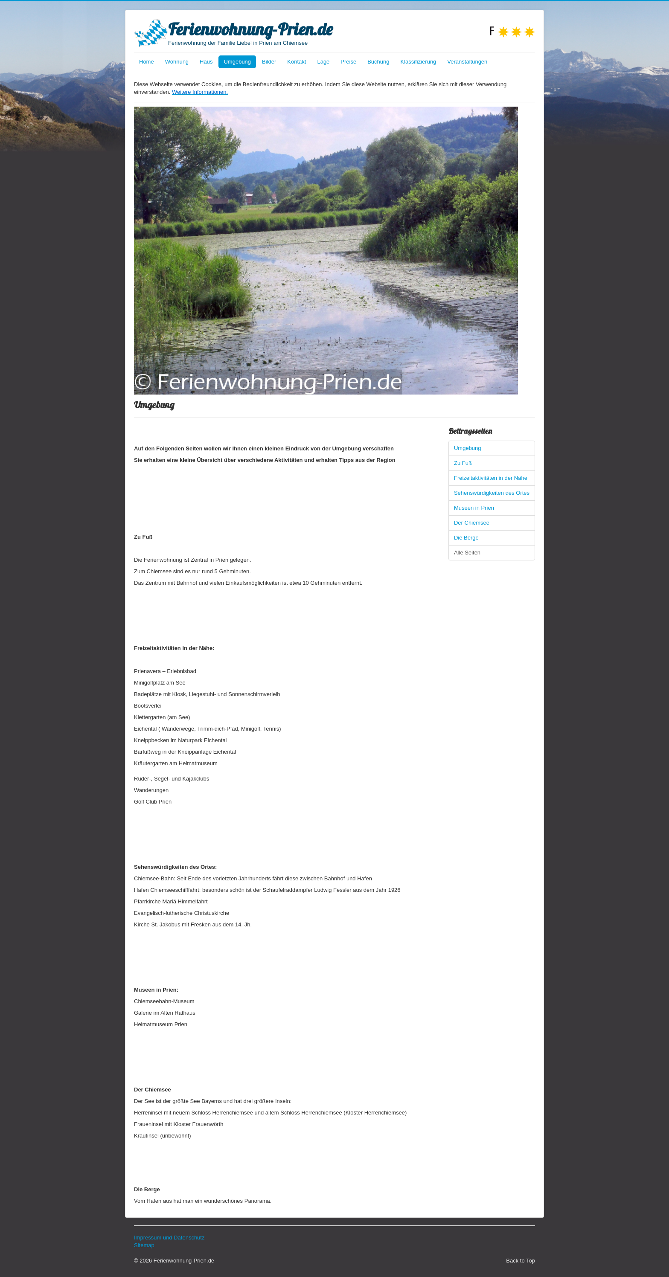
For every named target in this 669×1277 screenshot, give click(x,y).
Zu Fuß (463, 463)
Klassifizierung (418, 61)
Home (146, 61)
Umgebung (237, 61)
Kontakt (296, 61)
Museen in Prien (474, 508)
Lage (323, 61)
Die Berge (466, 537)
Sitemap (144, 1245)
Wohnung (177, 61)
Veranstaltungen (467, 61)
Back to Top (520, 1260)
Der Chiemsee (471, 523)
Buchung (378, 61)
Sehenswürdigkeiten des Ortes (491, 493)
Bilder (269, 61)
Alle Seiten (467, 552)
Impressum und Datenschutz (169, 1237)
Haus (206, 61)
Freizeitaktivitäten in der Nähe (490, 478)
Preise (348, 61)
